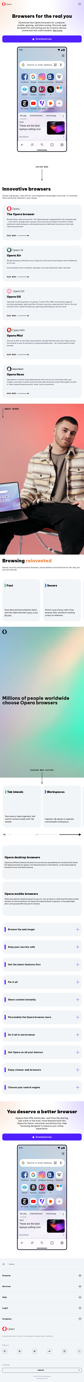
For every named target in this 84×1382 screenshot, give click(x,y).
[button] (42, 39)
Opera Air (14, 255)
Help (42, 1297)
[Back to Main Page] (6, 4)
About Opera (12, 408)
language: (79, 4)
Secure (52, 585)
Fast (10, 585)
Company (42, 1319)
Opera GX (14, 296)
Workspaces (56, 792)
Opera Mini (15, 335)
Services (42, 1286)
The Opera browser (20, 214)
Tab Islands (15, 792)
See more (57, 30)
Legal (42, 1308)
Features (42, 1275)
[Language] (42, 1370)
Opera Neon (15, 374)
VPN (55, 612)
